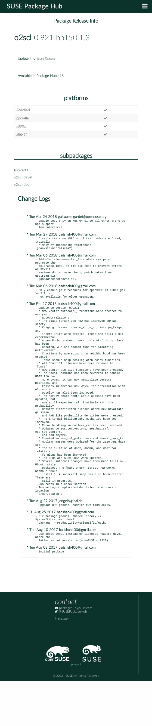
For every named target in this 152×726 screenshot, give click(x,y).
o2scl (22, 38)
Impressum (62, 663)
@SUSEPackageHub (71, 656)
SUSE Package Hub (35, 6)
